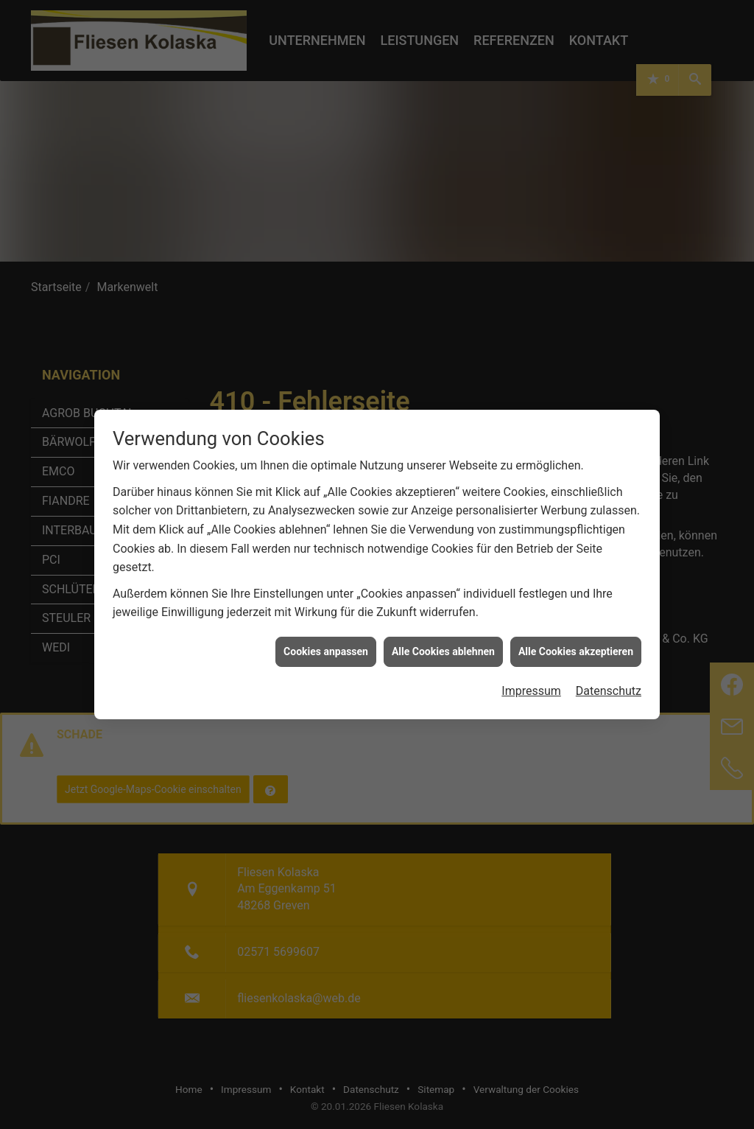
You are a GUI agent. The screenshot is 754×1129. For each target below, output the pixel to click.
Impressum (531, 669)
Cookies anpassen (325, 629)
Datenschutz (608, 669)
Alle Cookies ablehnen (443, 629)
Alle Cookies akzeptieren (575, 629)
